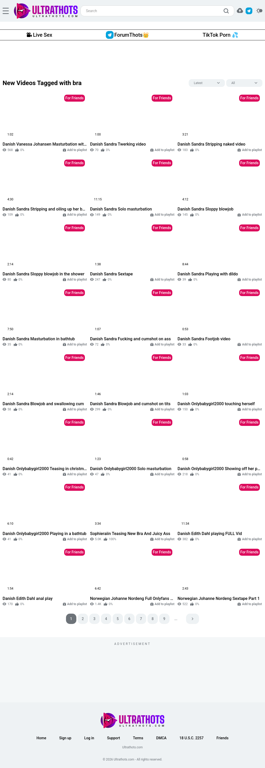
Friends (222, 738)
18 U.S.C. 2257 (191, 738)
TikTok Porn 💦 (220, 35)
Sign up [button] (65, 738)
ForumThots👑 (127, 35)
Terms (138, 738)
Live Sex (39, 35)
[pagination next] (192, 619)
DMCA (161, 738)
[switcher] (259, 11)
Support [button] (113, 738)
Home (41, 738)
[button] (240, 10)
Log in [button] (89, 738)
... (176, 619)
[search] (227, 11)
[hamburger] (6, 11)
